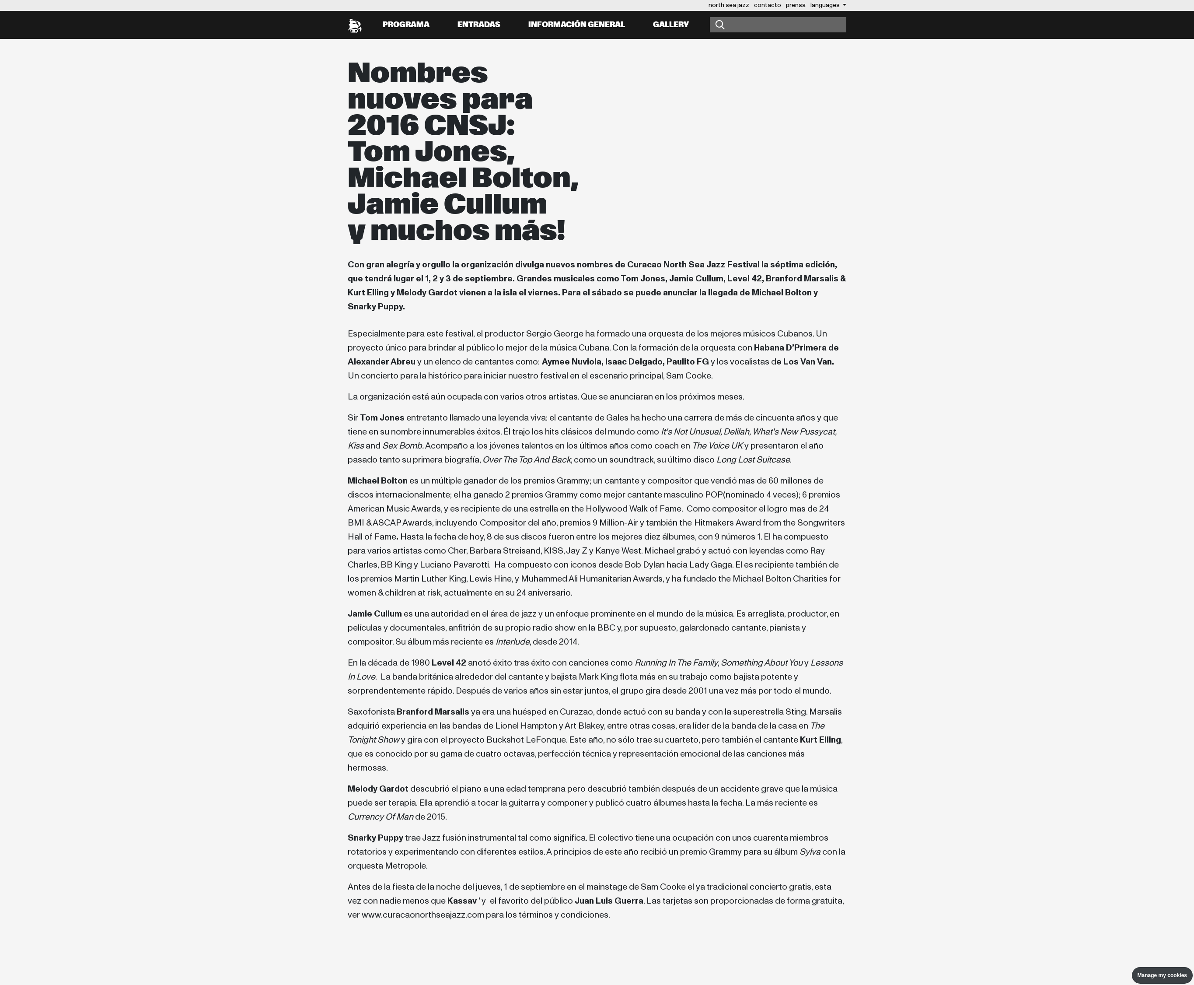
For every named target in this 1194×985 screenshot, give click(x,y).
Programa (406, 24)
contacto (767, 5)
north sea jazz (729, 5)
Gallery (671, 24)
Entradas (478, 24)
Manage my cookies (1162, 975)
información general (576, 24)
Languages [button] (825, 5)
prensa (796, 5)
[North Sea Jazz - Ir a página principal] (355, 24)
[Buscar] (778, 24)
